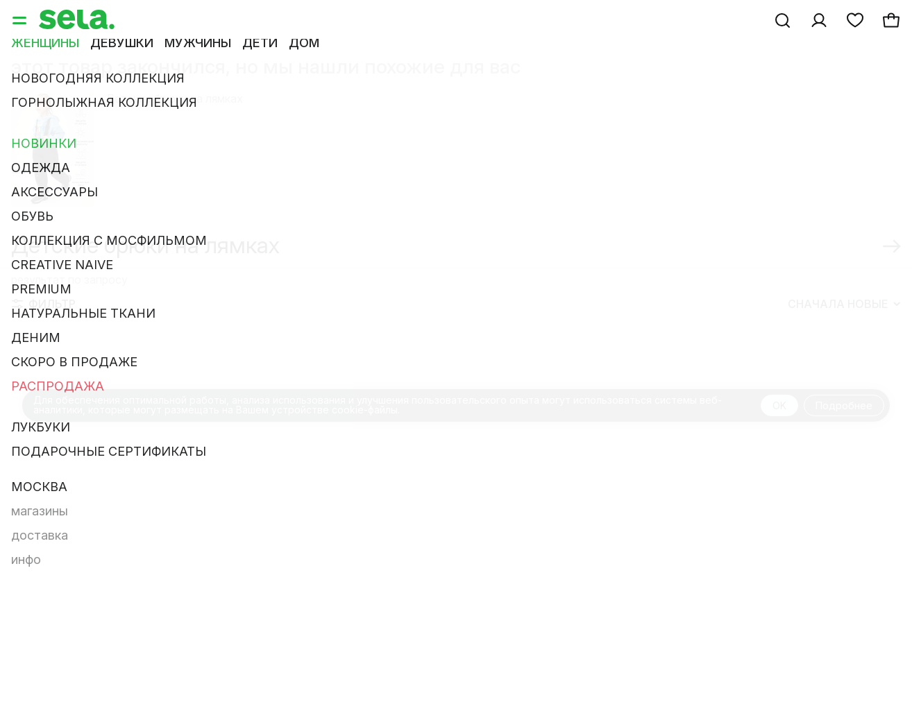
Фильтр (44, 304)
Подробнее (844, 405)
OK (779, 405)
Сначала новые (844, 304)
